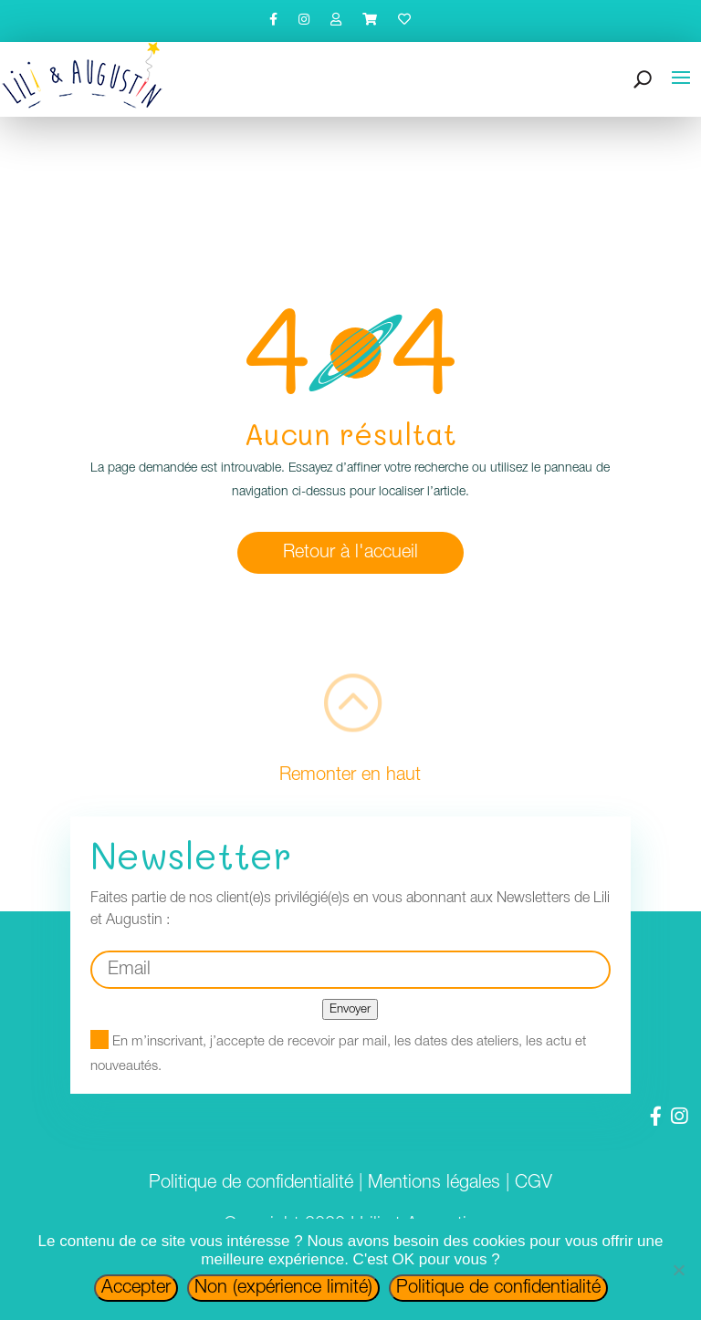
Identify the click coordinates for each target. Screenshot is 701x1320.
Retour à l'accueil (350, 553)
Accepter (136, 1288)
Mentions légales (434, 1183)
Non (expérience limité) (283, 1288)
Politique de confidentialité (251, 1183)
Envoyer (350, 1009)
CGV (533, 1183)
